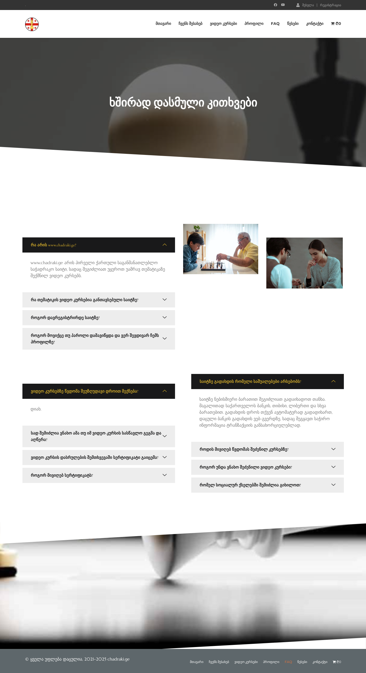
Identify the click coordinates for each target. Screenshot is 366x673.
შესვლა (305, 5)
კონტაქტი (314, 23)
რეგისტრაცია (330, 5)
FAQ (275, 23)
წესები (292, 23)
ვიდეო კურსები (223, 23)
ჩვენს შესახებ (190, 23)
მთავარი (163, 23)
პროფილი (253, 23)
